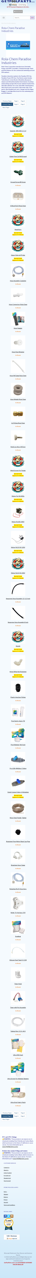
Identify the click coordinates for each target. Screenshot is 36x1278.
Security (6, 1202)
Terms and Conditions (9, 1205)
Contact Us (6, 1167)
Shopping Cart (7, 1178)
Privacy (5, 1199)
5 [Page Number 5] (23, 104)
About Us (6, 1170)
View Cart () (18, 11)
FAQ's (5, 1191)
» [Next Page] (6, 107)
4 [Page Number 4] (16, 104)
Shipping (6, 1194)
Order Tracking (8, 1173)
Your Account (7, 1181)
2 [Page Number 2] (23, 101)
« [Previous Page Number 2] (7, 101)
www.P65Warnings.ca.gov (10, 1146)
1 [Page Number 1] (16, 101)
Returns (6, 1197)
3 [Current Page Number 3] (7, 104)
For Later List (7, 1175)
